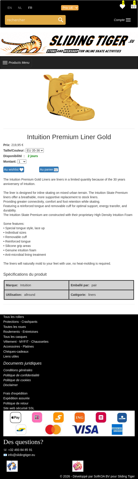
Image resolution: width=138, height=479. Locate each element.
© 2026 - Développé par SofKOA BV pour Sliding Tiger (97, 476)
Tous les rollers (13, 317)
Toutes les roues (14, 327)
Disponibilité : (14, 156)
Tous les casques (15, 337)
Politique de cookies (17, 380)
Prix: (6, 145)
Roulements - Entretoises (20, 331)
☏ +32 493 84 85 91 (17, 450)
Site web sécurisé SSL (18, 408)
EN (10, 8)
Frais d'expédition (15, 393)
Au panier (49, 170)
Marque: (12, 285)
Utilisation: (14, 294)
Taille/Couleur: (14, 150)
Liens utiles (11, 356)
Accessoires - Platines (18, 346)
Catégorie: (78, 294)
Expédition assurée (16, 398)
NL (20, 8)
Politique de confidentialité (21, 375)
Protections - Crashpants (20, 321)
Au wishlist (13, 170)
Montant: (9, 161)
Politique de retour (16, 403)
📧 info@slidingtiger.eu (19, 455)
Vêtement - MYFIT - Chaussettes (25, 341)
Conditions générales (18, 370)
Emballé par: (80, 285)
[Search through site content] (30, 20)
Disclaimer (10, 385)
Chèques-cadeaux (16, 351)
